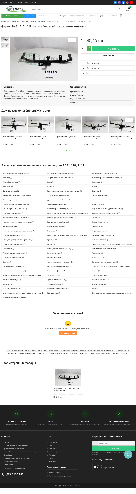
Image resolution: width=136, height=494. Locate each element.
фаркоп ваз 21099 (88, 359)
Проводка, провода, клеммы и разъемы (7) (18, 245)
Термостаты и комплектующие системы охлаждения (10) (23, 281)
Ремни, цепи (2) (97, 258)
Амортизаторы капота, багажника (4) (60, 183)
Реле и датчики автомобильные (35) (60, 254)
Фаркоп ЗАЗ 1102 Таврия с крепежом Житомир (92, 142)
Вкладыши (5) (8, 192)
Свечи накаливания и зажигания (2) (60, 267)
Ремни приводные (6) (54, 258)
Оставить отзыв (68, 338)
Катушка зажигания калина (70, 355)
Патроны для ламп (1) (99, 232)
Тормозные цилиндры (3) (12, 285)
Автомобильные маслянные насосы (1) (61, 179)
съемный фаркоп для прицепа (58, 359)
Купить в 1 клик (107, 56)
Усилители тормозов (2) (100, 285)
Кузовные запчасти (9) (11, 232)
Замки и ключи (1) (98, 210)
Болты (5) (50, 187)
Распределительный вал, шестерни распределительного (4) (113, 249)
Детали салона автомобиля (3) (58, 201)
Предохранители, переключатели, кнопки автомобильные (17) (68, 241)
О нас (53, 16)
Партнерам (43, 16)
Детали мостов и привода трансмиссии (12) (18, 201)
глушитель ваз (12, 359)
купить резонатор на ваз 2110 (103, 355)
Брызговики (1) (97, 187)
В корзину (113, 49)
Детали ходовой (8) (10, 205)
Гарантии (92, 16)
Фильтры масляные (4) (55, 289)
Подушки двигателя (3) (100, 236)
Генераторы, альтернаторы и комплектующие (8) (64, 196)
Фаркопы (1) (7, 289)
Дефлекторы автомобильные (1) (58, 205)
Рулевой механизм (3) (55, 263)
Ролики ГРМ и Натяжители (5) (13, 263)
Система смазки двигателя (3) (13, 272)
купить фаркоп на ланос (120, 359)
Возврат (63, 16)
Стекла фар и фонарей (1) (56, 276)
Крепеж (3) (96, 223)
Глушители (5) (96, 196)
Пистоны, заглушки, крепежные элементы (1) (19, 236)
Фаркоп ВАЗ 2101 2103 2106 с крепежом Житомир (12, 142)
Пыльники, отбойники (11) (101, 245)
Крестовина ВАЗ (24, 359)
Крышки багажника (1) (100, 227)
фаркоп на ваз (42, 355)
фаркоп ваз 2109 (75, 359)
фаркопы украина (86, 355)
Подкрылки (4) (52, 236)
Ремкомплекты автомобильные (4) (104, 254)
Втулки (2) (95, 192)
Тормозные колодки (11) (100, 281)
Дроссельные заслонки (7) (101, 205)
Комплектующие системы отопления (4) (106, 218)
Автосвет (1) (7, 183)
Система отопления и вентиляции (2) (105, 267)
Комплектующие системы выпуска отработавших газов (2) (67, 218)
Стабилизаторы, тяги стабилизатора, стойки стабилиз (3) (112, 272)
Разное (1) (51, 249)
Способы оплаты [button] (108, 68)
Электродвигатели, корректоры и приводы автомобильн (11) (113, 298)
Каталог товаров (12, 16)
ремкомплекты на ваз (122, 355)
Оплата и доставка (77, 16)
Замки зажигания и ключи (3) (57, 210)
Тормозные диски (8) (54, 281)
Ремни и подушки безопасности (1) (15, 258)
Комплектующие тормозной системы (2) (61, 223)
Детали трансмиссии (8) (100, 201)
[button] (66, 156)
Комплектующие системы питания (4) (16, 223)
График (102, 16)
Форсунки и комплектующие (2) (58, 294)
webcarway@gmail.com (28, 2)
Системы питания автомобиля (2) (59, 272)
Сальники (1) (7, 267)
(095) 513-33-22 (10, 2)
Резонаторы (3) (8, 254)
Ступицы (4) (96, 276)
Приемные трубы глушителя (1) (103, 241)
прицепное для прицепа (103, 359)
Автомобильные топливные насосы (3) (105, 179)
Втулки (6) (51, 192)
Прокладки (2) (52, 245)
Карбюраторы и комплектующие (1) (59, 214)
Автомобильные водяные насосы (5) (16, 179)
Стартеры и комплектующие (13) (14, 276)
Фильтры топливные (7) (11, 294)
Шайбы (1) (95, 294)
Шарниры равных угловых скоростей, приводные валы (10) (23, 298)
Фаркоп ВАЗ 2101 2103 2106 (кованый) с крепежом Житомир (121, 142)
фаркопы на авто (30, 355)
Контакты (113, 16)
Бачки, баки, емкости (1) (11, 187)
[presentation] (70, 40)
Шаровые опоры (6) (54, 298)
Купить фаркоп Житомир (15, 355)
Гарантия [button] (108, 72)
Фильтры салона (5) (99, 289)
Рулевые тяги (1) (98, 263)
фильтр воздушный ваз (39, 359)
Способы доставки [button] (108, 63)
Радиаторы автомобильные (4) (14, 249)
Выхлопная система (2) (11, 196)
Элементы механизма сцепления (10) (16, 303)
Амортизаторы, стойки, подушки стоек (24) (107, 183)
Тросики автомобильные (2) (57, 285)
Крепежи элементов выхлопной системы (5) (18, 227)
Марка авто (29, 16)
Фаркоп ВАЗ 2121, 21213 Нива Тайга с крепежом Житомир (66, 142)
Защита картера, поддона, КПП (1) (15, 214)
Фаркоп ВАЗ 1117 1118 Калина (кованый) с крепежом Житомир (66, 395)
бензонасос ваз (54, 355)
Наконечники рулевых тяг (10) (57, 232)
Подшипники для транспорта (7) (14, 241)
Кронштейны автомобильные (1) (58, 227)
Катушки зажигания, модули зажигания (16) (107, 214)
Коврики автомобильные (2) (13, 218)
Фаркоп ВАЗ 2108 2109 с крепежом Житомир (38, 142)
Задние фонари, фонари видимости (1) (16, 210)
